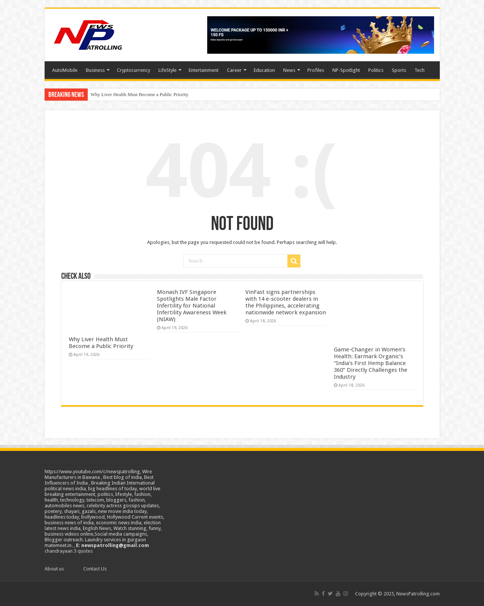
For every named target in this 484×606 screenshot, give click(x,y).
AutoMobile (65, 70)
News (289, 70)
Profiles (315, 70)
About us (54, 569)
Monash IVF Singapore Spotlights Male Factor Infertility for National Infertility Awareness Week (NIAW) (191, 306)
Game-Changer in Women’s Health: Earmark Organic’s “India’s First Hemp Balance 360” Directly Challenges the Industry (370, 363)
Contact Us (95, 569)
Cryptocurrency (133, 70)
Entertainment (204, 70)
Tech (419, 70)
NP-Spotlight (346, 70)
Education (264, 70)
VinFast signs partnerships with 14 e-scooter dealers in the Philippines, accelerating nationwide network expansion (285, 302)
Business (95, 70)
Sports (399, 70)
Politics (375, 70)
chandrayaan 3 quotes (69, 551)
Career (234, 70)
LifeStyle (167, 70)
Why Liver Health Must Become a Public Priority (140, 94)
